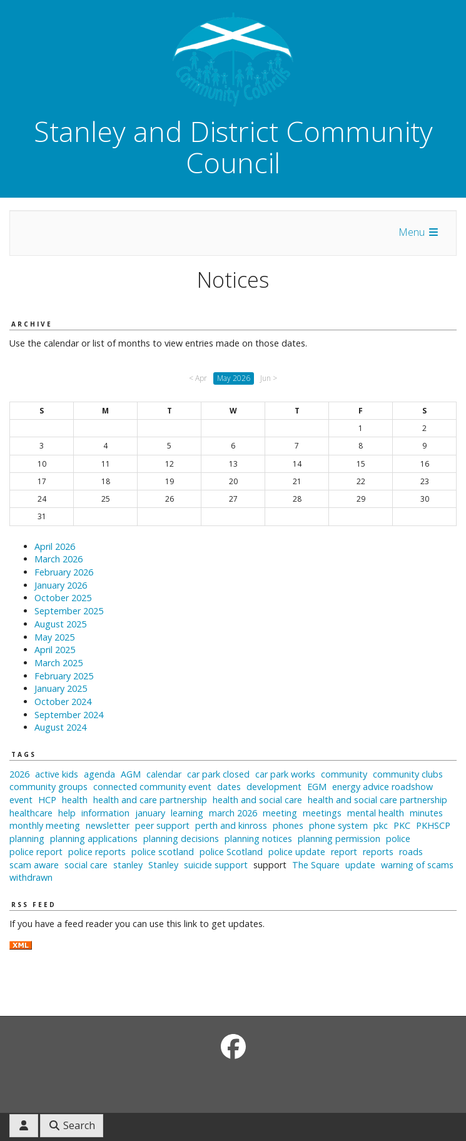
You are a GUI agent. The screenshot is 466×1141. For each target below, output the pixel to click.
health (75, 800)
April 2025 (54, 650)
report (344, 852)
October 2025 (62, 598)
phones (288, 825)
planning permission (339, 838)
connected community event (152, 787)
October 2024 (62, 701)
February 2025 (63, 676)
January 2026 (60, 585)
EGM (317, 787)
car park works (285, 774)
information (105, 813)
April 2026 (54, 546)
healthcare (31, 813)
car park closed (218, 774)
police (398, 838)
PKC (401, 825)
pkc (380, 825)
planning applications (94, 838)
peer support (162, 825)
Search (71, 1125)
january (150, 813)
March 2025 (58, 663)
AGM (131, 774)
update (360, 865)
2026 (19, 774)
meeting (280, 813)
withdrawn (31, 877)
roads (411, 852)
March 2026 (58, 559)
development (273, 787)
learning (187, 813)
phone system (338, 825)
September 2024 (68, 715)
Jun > (268, 378)
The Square (316, 865)
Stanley (163, 865)
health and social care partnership (377, 800)
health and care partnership (150, 800)
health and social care (257, 800)
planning (26, 838)
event (21, 800)
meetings (322, 813)
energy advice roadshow (382, 787)
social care (86, 865)
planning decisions (181, 838)
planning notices (258, 838)
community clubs (408, 774)
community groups (48, 787)
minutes (426, 813)
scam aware (34, 865)
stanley (128, 865)
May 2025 (54, 637)
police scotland (162, 852)
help (67, 813)
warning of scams (417, 865)
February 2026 (63, 572)
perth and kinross (231, 825)
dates (229, 787)
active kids (56, 774)
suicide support (216, 865)
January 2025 (60, 688)
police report (36, 852)
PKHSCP (433, 825)
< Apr (198, 378)
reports (378, 852)
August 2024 (60, 727)
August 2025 (60, 624)
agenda (99, 774)
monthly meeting (44, 825)
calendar (163, 774)
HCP (47, 800)
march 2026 (233, 813)
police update (296, 852)
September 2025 (68, 611)
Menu (419, 232)
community (344, 774)
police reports (97, 852)
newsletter (107, 825)
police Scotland (231, 852)
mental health (375, 813)
